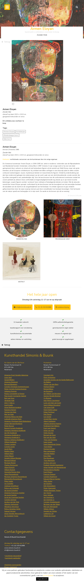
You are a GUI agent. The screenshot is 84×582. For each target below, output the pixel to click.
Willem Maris (8, 454)
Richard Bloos (48, 389)
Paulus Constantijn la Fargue (14, 394)
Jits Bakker (47, 382)
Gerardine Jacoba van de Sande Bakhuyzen (59, 380)
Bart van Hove (9, 398)
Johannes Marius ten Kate (13, 417)
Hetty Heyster (48, 433)
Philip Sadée (8, 481)
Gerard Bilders (9, 380)
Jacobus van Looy (50, 463)
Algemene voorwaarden (12, 565)
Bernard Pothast (10, 461)
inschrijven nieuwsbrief (12, 556)
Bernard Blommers (10, 384)
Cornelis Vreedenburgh (52, 502)
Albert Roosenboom (11, 474)
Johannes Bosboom (11, 382)
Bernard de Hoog (50, 435)
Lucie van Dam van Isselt (52, 403)
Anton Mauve (9, 456)
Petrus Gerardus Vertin (12, 509)
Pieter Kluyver (9, 426)
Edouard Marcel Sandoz (52, 479)
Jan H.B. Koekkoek (10, 433)
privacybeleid (48, 575)
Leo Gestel (47, 417)
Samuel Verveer (10, 511)
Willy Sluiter (48, 481)
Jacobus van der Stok (11, 502)
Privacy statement (10, 567)
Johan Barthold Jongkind (12, 407)
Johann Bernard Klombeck (13, 424)
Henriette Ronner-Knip (12, 472)
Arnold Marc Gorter (50, 419)
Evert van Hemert (50, 428)
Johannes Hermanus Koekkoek (14, 431)
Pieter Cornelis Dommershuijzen (15, 389)
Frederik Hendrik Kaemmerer (53, 465)
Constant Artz (48, 375)
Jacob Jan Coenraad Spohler (14, 497)
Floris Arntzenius (49, 377)
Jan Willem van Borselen (52, 394)
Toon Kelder (48, 447)
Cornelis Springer (10, 500)
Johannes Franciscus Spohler (14, 493)
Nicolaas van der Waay (52, 504)
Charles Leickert (10, 444)
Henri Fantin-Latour (50, 410)
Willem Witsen (49, 509)
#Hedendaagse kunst (11, 135)
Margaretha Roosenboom (13, 479)
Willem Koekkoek (10, 442)
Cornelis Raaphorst (50, 477)
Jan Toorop (47, 493)
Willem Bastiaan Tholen (52, 491)
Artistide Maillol (49, 454)
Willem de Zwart (49, 516)
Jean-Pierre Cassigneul (52, 401)
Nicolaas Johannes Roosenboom (15, 477)
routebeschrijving (62, 307)
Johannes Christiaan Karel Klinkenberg (17, 421)
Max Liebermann (49, 451)
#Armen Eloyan (9, 132)
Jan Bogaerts (48, 391)
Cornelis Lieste (9, 447)
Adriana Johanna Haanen (52, 424)
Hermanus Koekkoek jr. (12, 437)
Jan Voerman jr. (49, 497)
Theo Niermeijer (49, 461)
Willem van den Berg (51, 384)
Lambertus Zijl (48, 514)
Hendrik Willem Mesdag (12, 458)
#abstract (7, 139)
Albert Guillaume (49, 421)
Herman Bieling (49, 387)
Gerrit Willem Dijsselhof (52, 405)
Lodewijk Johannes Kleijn (13, 419)
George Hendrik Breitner (52, 396)
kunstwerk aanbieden (12, 558)
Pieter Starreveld (49, 488)
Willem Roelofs (9, 470)
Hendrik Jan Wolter (50, 511)
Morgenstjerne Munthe (51, 470)
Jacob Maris (8, 449)
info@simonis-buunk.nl (12, 550)
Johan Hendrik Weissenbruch (14, 514)
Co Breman (47, 398)
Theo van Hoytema (50, 440)
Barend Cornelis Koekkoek (13, 428)
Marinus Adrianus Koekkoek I (14, 440)
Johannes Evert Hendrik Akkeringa (16, 375)
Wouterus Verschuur (11, 507)
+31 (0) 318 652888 (43, 307)
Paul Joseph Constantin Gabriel (15, 396)
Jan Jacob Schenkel (11, 491)
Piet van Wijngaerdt (50, 507)
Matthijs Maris (9, 451)
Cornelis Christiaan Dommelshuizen (16, 387)
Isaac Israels (48, 442)
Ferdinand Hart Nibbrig (51, 426)
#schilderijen (20, 132)
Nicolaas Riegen (10, 463)
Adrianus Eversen (10, 391)
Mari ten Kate (9, 414)
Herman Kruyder (49, 449)
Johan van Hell (49, 431)
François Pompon (49, 474)
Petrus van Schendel (11, 488)
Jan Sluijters (48, 484)
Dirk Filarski (48, 414)
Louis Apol (8, 377)
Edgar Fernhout (49, 412)
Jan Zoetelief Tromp (11, 516)
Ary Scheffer (8, 484)
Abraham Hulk (9, 401)
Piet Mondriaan (49, 458)
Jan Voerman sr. (49, 500)
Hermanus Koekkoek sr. (12, 435)
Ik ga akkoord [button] (42, 579)
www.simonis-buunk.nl (12, 548)
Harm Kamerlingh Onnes (52, 444)
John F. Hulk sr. (9, 403)
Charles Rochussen (11, 465)
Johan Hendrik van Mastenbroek (55, 467)
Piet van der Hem (50, 437)
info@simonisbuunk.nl (22, 307)
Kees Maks (47, 456)
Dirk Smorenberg (49, 486)
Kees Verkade (48, 495)
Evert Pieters (48, 472)
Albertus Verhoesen (11, 504)
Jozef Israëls (8, 405)
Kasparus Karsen (10, 410)
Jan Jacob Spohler (10, 495)
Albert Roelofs (9, 467)
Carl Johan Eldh (49, 407)
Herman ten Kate (10, 412)
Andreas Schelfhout (11, 486)
